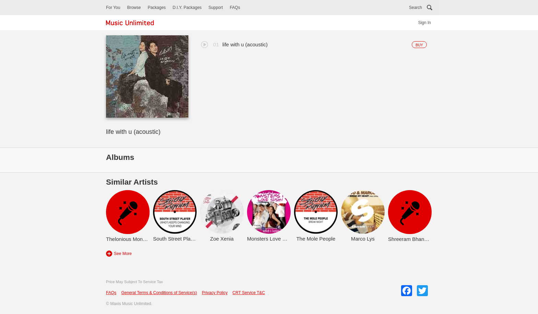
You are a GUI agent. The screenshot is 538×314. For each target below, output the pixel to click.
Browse (134, 7)
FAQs (235, 7)
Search (415, 7)
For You (113, 7)
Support (216, 7)
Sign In (424, 22)
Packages (157, 7)
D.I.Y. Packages (187, 7)
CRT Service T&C (249, 292)
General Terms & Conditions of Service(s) (159, 292)
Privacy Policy (214, 292)
